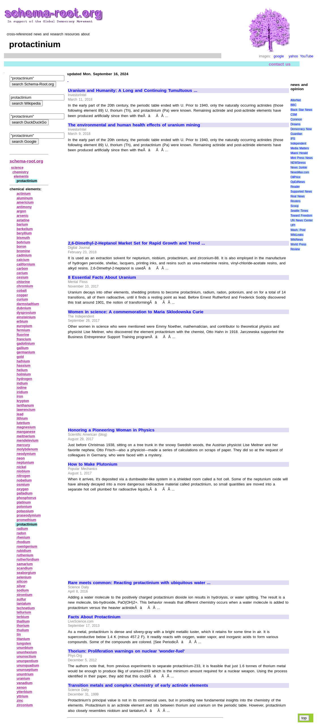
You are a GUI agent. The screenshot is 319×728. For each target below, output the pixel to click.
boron (21, 247)
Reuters (295, 201)
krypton (23, 401)
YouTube (306, 56)
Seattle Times (299, 210)
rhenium (23, 537)
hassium (24, 366)
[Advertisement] (115, 194)
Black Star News (301, 109)
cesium (22, 277)
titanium (23, 639)
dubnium (24, 308)
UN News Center (301, 220)
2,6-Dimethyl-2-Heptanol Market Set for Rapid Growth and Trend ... (136, 243)
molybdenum (27, 449)
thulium (23, 630)
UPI (292, 225)
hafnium (23, 361)
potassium (25, 511)
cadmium (24, 255)
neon (21, 458)
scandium (25, 568)
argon (21, 211)
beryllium (24, 233)
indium (22, 383)
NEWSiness (297, 162)
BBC (293, 105)
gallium (23, 348)
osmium (23, 485)
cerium (22, 273)
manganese (26, 432)
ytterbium (24, 692)
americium (25, 202)
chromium (25, 286)
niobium (23, 471)
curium (22, 299)
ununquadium (28, 665)
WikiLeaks (296, 234)
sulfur (21, 599)
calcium (23, 260)
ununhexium (27, 652)
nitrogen (23, 476)
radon (21, 533)
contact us (280, 64)
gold (20, 357)
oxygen (23, 489)
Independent (298, 143)
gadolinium (26, 343)
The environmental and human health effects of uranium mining (134, 125)
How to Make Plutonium (92, 464)
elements (21, 176)
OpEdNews (297, 181)
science (17, 168)
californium (26, 264)
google (279, 56)
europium (24, 326)
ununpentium (27, 661)
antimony (24, 207)
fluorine (23, 335)
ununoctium (26, 656)
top (304, 718)
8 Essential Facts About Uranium (102, 277)
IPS (292, 138)
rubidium (24, 551)
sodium (23, 590)
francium (24, 339)
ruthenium (25, 555)
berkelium (25, 229)
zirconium (25, 705)
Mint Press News (301, 157)
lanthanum (25, 405)
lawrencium (26, 410)
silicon (22, 582)
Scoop (294, 206)
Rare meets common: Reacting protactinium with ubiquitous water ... (139, 582)
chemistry (20, 172)
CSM (293, 114)
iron (20, 396)
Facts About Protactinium (94, 617)
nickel (21, 467)
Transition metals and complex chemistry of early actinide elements (138, 685)
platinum (24, 502)
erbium (22, 321)
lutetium (23, 423)
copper (22, 295)
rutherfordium (28, 559)
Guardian (296, 133)
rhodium (23, 542)
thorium (23, 626)
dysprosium (26, 313)
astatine (23, 220)
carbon (22, 269)
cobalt (22, 291)
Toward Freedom (301, 215)
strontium (24, 595)
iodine (22, 388)
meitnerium (26, 436)
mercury (23, 445)
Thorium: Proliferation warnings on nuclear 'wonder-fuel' (126, 651)
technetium (26, 608)
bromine (23, 251)
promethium (26, 520)
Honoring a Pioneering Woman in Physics (111, 430)
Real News (297, 196)
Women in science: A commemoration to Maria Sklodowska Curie (135, 312)
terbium (23, 617)
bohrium (23, 242)
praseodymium (29, 515)
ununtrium (25, 674)
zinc (20, 701)
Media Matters (299, 148)
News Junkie (298, 167)
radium (22, 529)
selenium (24, 577)
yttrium (22, 696)
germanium (26, 352)
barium (22, 224)
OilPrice (295, 177)
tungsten (24, 643)
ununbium (25, 648)
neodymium (26, 454)
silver (21, 586)
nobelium (24, 480)
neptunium (25, 463)
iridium (22, 392)
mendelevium (28, 440)
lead (20, 414)
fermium (23, 330)
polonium (24, 507)
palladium (25, 493)
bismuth (23, 238)
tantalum (24, 604)
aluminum (25, 198)
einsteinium (26, 317)
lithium (22, 418)
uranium (23, 679)
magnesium (26, 427)
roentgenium (27, 546)
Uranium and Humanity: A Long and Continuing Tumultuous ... (132, 90)
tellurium (24, 612)
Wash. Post (297, 230)
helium (22, 370)
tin (19, 634)
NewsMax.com (299, 172)
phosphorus (26, 498)
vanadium (25, 683)
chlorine (23, 282)
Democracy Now (301, 129)
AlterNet (295, 100)
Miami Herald (299, 153)
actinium (24, 194)
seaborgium (26, 573)
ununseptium (27, 670)
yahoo (293, 56)
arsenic (23, 216)
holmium (24, 374)
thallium (23, 621)
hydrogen (24, 379)
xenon (22, 688)
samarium (25, 564)
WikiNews (296, 239)
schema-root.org (26, 161)
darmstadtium (28, 304)
